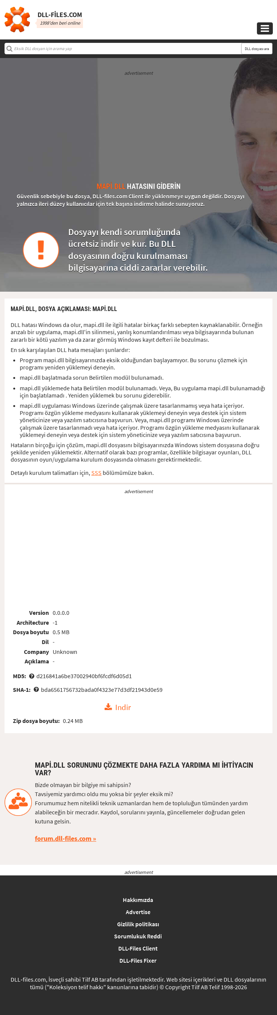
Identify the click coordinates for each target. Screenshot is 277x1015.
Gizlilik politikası (138, 924)
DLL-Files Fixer (137, 960)
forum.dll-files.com (63, 838)
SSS (96, 472)
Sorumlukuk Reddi (138, 936)
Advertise (138, 912)
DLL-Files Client (138, 948)
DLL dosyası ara (257, 48)
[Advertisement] (138, 130)
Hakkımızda (138, 900)
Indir (123, 707)
